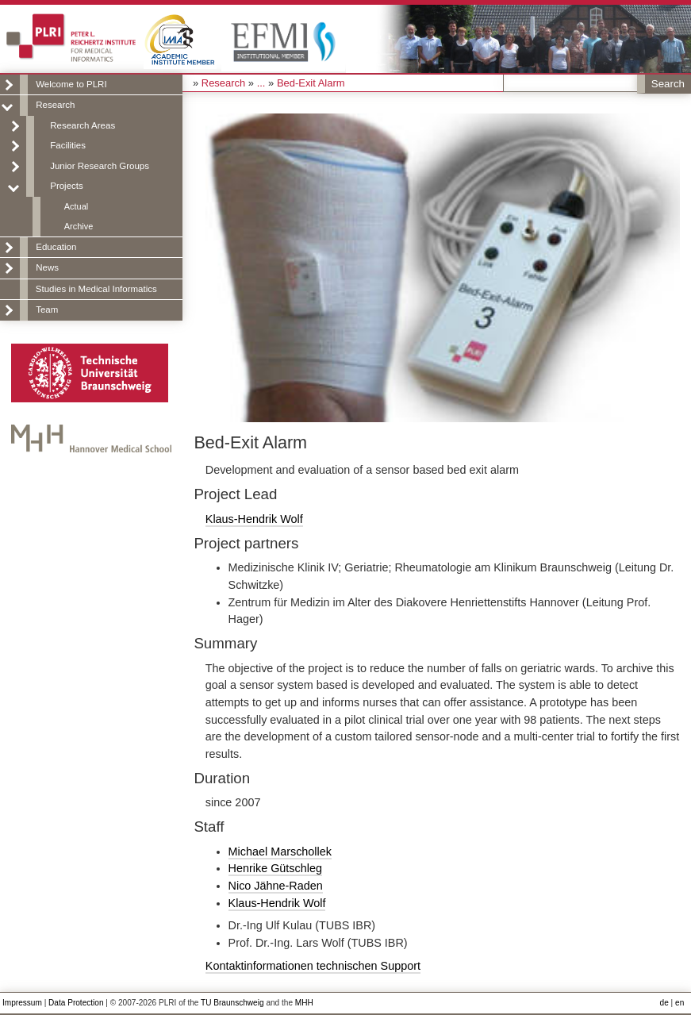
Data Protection (75, 1002)
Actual (76, 206)
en (679, 1002)
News (47, 267)
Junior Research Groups (99, 166)
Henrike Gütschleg (275, 868)
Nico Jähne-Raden (275, 885)
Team (47, 309)
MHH (304, 1002)
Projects (66, 185)
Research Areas (82, 125)
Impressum (22, 1002)
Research (55, 105)
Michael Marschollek (280, 851)
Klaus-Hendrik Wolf (254, 519)
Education (56, 247)
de (664, 1002)
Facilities (68, 145)
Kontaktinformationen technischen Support (312, 965)
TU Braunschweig (232, 1002)
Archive (78, 226)
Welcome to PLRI (71, 84)
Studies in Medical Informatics (96, 289)
